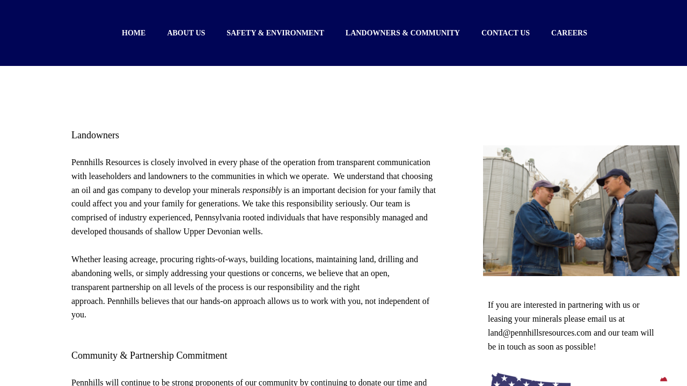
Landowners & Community (403, 33)
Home (133, 33)
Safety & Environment (275, 33)
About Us (186, 33)
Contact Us (505, 33)
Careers (569, 33)
